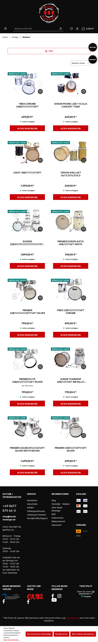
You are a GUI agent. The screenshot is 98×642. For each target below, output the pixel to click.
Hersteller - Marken (61, 504)
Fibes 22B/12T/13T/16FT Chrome (70, 311)
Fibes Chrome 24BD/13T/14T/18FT (27, 105)
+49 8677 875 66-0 (9, 508)
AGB (54, 514)
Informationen (60, 494)
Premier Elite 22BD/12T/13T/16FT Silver (27, 380)
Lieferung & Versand (36, 514)
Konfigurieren (61, 634)
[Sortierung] (80, 63)
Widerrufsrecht (58, 521)
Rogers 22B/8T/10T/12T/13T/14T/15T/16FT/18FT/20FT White (27, 243)
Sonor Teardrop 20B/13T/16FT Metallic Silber (70, 380)
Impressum (57, 525)
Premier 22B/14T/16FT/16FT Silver (71, 449)
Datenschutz (58, 518)
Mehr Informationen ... (12, 640)
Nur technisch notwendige (39, 634)
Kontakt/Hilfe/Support (37, 518)
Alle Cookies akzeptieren (83, 634)
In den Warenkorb (27, 128)
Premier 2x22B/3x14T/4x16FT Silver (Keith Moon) (27, 449)
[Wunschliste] (71, 28)
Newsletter (32, 500)
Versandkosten (72, 618)
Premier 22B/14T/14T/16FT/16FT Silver (27, 311)
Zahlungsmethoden (36, 511)
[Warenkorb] (87, 28)
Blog (54, 500)
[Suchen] (60, 28)
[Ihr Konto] (77, 28)
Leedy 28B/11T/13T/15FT (27, 172)
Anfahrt (30, 507)
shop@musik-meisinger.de (9, 518)
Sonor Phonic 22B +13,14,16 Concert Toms (70, 105)
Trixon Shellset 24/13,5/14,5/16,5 (70, 174)
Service (31, 494)
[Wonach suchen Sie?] (36, 28)
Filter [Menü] (49, 50)
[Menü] (5, 28)
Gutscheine (32, 504)
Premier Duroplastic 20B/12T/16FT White (70, 243)
